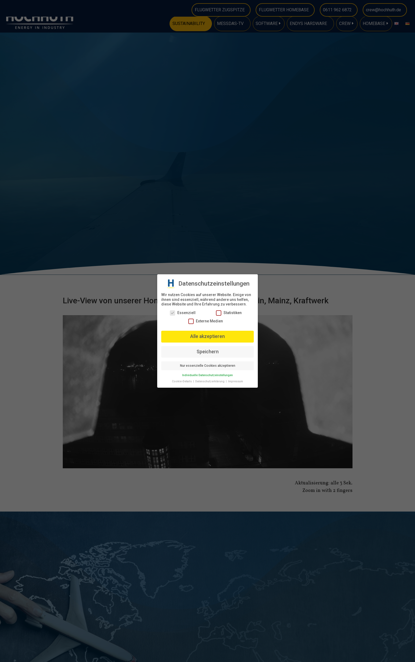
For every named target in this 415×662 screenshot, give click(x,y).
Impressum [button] (235, 381)
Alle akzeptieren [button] (207, 336)
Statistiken (229, 312)
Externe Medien (205, 321)
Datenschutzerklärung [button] (210, 381)
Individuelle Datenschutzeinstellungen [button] (207, 375)
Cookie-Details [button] (182, 381)
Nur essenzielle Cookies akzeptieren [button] (207, 366)
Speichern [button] (208, 351)
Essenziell (183, 312)
